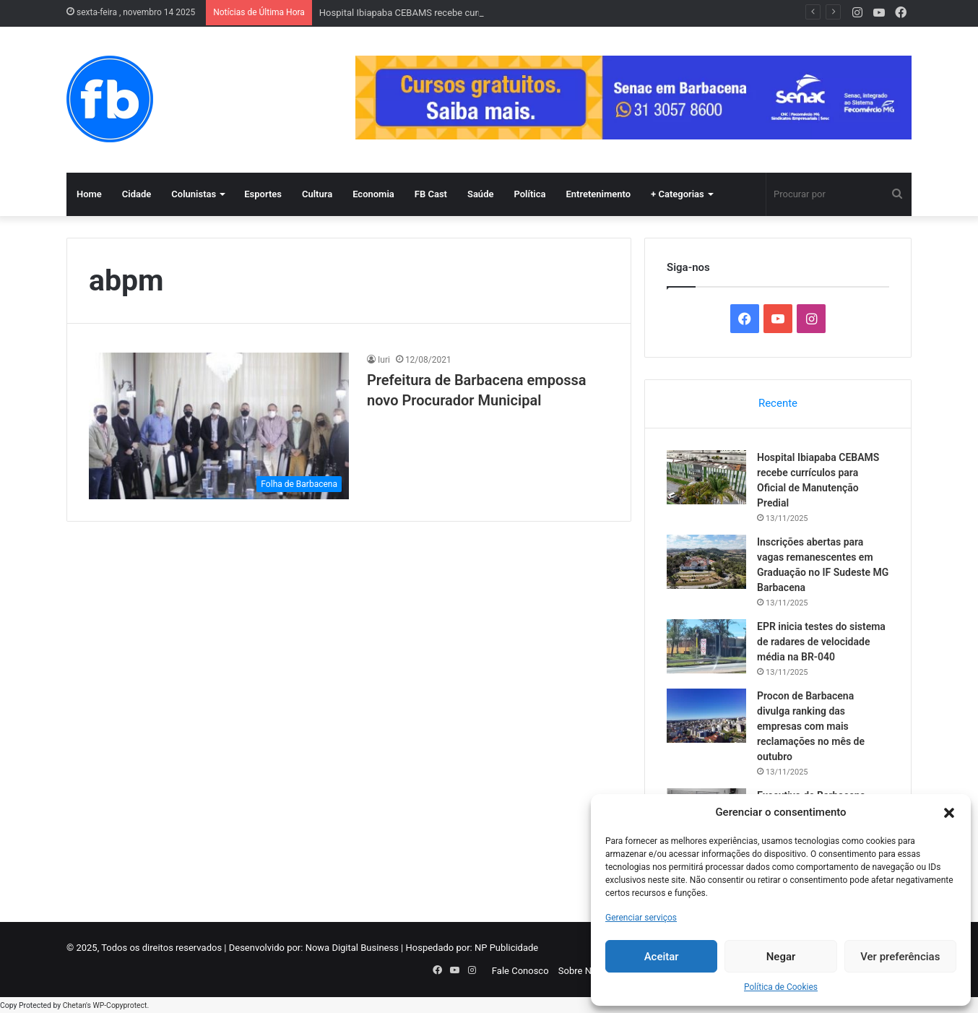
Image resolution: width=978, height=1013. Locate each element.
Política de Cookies (781, 987)
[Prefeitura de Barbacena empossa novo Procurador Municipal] (219, 426)
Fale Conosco (520, 970)
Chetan (74, 1005)
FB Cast (431, 194)
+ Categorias (677, 194)
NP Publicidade (506, 947)
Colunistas (193, 194)
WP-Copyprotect (119, 1005)
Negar (781, 956)
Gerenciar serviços (641, 918)
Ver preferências (900, 956)
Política (529, 194)
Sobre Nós (580, 970)
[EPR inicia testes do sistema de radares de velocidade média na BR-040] (706, 646)
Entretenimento (598, 194)
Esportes (263, 194)
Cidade (137, 194)
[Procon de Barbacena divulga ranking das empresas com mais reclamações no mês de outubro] (706, 716)
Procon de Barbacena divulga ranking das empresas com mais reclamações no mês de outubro (811, 726)
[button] (949, 813)
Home (89, 194)
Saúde (480, 194)
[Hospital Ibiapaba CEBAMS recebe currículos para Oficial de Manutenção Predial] (706, 477)
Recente (777, 403)
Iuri (384, 360)
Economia (373, 194)
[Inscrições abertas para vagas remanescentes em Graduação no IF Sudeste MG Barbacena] (706, 562)
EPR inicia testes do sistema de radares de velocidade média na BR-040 (821, 642)
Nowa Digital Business (352, 947)
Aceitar (661, 956)
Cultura (317, 194)
